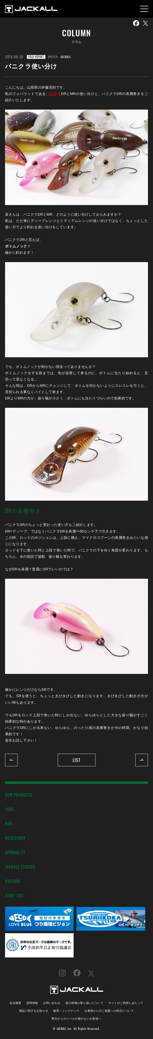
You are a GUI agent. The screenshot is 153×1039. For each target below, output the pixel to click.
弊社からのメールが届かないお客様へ (76, 1018)
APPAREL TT (15, 852)
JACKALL (65, 56)
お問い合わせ (51, 1002)
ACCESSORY (15, 837)
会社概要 (15, 1002)
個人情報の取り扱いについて (84, 1002)
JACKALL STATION (20, 866)
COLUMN (12, 881)
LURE (9, 809)
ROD (8, 823)
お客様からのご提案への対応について (109, 1010)
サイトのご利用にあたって (125, 1002)
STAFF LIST (14, 895)
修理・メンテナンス (66, 1010)
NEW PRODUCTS (19, 794)
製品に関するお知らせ (33, 1010)
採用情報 (32, 1002)
